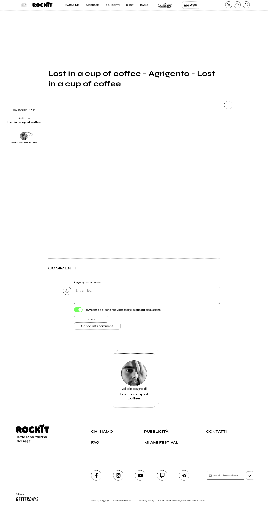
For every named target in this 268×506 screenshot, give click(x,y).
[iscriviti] (250, 475)
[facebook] (96, 475)
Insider (165, 5)
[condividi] (228, 105)
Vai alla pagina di (134, 380)
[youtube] (140, 475)
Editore (26, 498)
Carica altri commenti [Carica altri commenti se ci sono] (97, 326)
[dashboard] (246, 4)
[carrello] (228, 4)
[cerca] (237, 4)
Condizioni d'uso (122, 500)
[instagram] (118, 475)
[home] (42, 5)
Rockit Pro (190, 5)
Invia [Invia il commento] (91, 319)
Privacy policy (146, 500)
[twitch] (162, 475)
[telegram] (184, 475)
